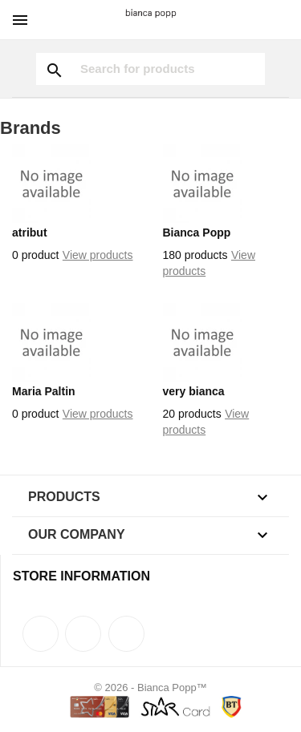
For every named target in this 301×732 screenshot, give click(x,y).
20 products (192, 413)
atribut (29, 232)
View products (98, 255)
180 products (195, 255)
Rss (83, 634)
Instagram (126, 634)
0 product (35, 255)
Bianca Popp (197, 232)
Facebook (40, 634)
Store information (81, 576)
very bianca (194, 391)
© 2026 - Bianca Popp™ (150, 687)
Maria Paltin (43, 391)
